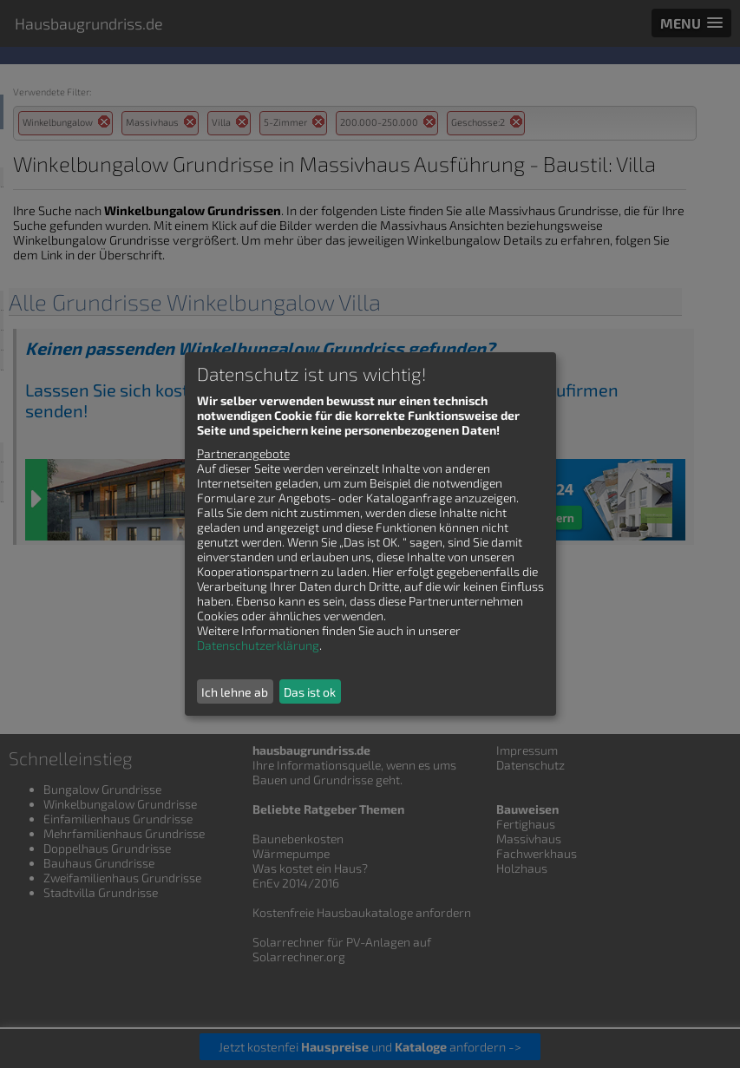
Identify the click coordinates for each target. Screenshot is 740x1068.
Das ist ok (310, 692)
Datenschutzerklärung (258, 645)
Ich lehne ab (234, 692)
